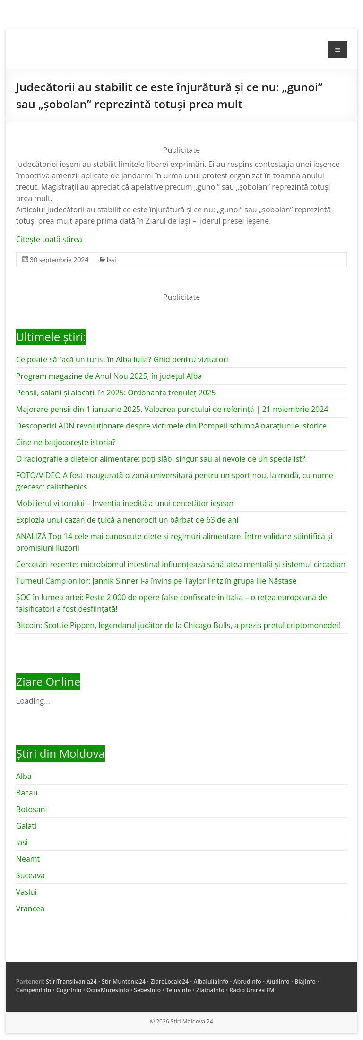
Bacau (27, 792)
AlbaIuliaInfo (211, 982)
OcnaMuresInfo (107, 990)
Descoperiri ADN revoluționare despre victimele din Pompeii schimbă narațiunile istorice (171, 425)
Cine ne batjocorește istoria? (66, 442)
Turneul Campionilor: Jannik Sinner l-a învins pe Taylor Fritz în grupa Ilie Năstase (156, 581)
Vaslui (26, 892)
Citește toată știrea (49, 239)
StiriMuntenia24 (124, 982)
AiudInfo (277, 982)
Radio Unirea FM (251, 990)
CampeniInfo (33, 990)
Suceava (30, 875)
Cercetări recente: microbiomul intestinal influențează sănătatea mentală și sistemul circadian (181, 564)
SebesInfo (147, 990)
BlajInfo (305, 982)
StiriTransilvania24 (71, 982)
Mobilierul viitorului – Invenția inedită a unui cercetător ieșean (124, 503)
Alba (24, 776)
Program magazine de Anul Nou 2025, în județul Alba (109, 376)
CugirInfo (68, 990)
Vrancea (30, 908)
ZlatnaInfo (210, 990)
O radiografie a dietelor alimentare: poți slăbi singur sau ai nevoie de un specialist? (160, 459)
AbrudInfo (247, 982)
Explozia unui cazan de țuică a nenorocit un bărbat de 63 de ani (127, 520)
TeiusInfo (178, 990)
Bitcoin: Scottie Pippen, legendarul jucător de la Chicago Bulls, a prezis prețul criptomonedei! (178, 625)
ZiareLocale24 (170, 982)
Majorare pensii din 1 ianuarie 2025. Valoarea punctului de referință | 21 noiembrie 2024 (172, 409)
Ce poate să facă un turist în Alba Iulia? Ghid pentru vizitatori (122, 359)
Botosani (31, 809)
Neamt (28, 859)
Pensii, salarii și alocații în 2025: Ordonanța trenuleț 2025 (116, 392)
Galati (26, 826)
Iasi (111, 259)
